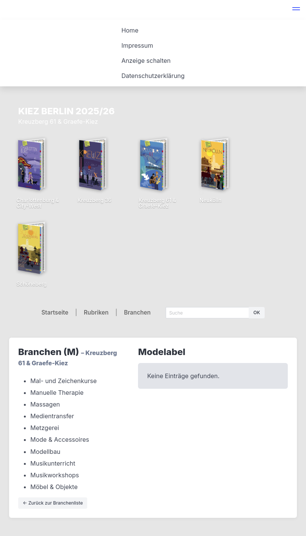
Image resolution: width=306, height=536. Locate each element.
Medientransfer (52, 416)
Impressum (137, 45)
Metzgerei (44, 428)
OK (256, 312)
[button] (296, 9)
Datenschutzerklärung (153, 75)
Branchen (137, 312)
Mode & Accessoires (59, 439)
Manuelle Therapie (56, 392)
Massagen (45, 404)
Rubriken (96, 312)
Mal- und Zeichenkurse (63, 381)
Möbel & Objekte (54, 487)
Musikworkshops (54, 475)
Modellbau (45, 451)
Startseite (54, 312)
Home (129, 30)
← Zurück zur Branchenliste (53, 503)
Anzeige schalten (146, 60)
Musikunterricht (52, 463)
